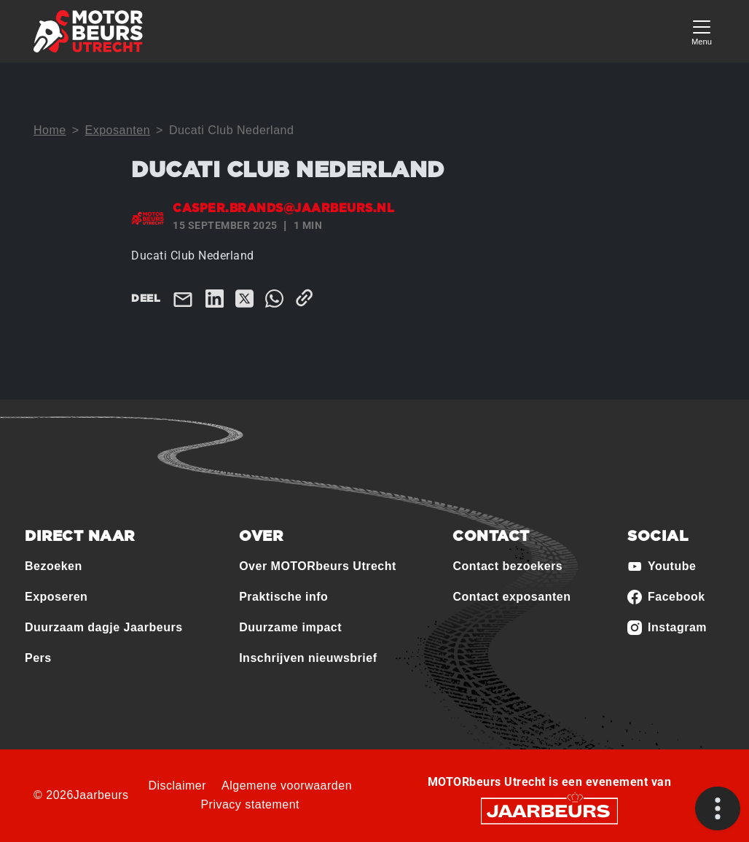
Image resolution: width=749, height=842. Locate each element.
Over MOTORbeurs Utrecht (317, 566)
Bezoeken (53, 566)
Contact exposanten (511, 596)
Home (50, 130)
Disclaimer (177, 785)
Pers (38, 658)
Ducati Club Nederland (231, 130)
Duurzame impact (290, 627)
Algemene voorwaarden (286, 785)
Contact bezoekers (507, 566)
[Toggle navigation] (701, 31)
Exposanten (118, 130)
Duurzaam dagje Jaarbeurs (104, 627)
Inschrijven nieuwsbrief (308, 658)
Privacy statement (249, 804)
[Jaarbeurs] (549, 809)
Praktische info (283, 596)
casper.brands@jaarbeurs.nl (283, 208)
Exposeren (56, 596)
